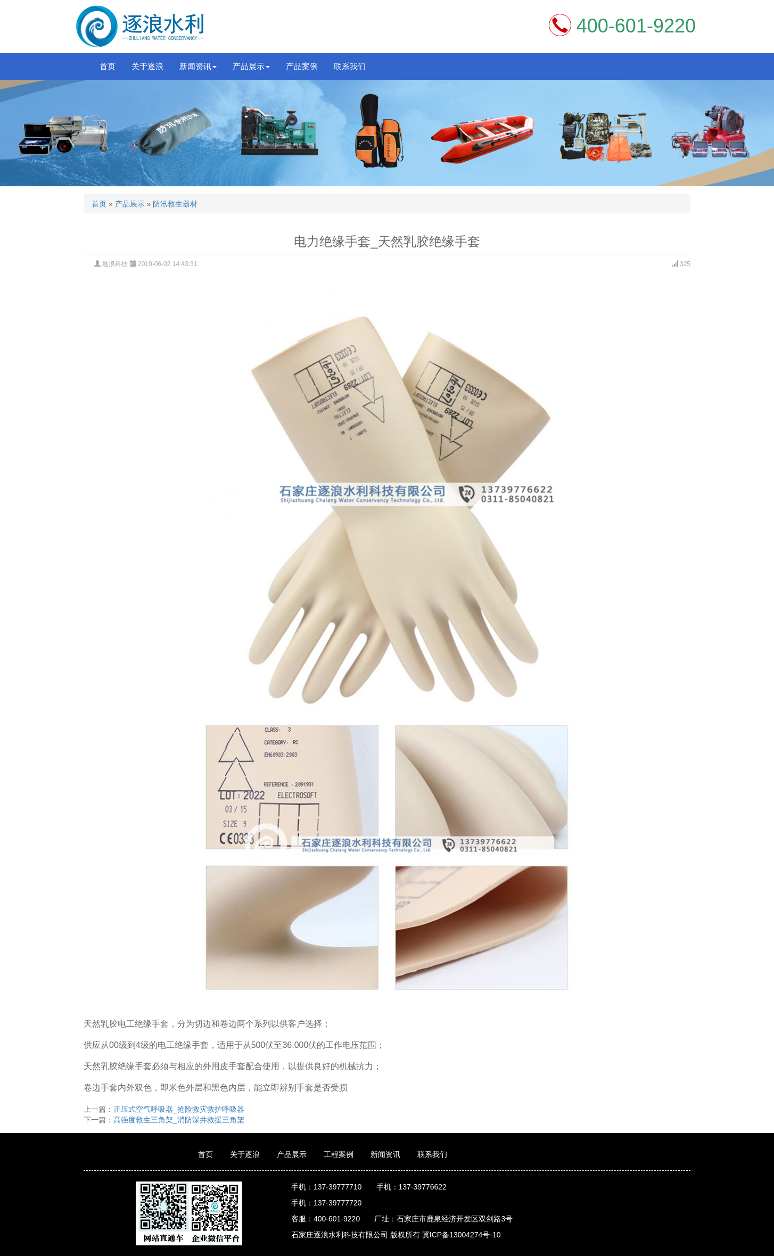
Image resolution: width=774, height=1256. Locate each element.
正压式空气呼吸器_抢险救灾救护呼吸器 (178, 1109)
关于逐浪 (147, 66)
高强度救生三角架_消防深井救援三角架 (178, 1119)
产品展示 (130, 204)
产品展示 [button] (251, 66)
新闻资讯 (385, 1154)
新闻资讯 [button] (198, 66)
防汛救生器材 (175, 204)
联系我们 (350, 66)
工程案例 (338, 1154)
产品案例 (302, 66)
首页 (108, 66)
